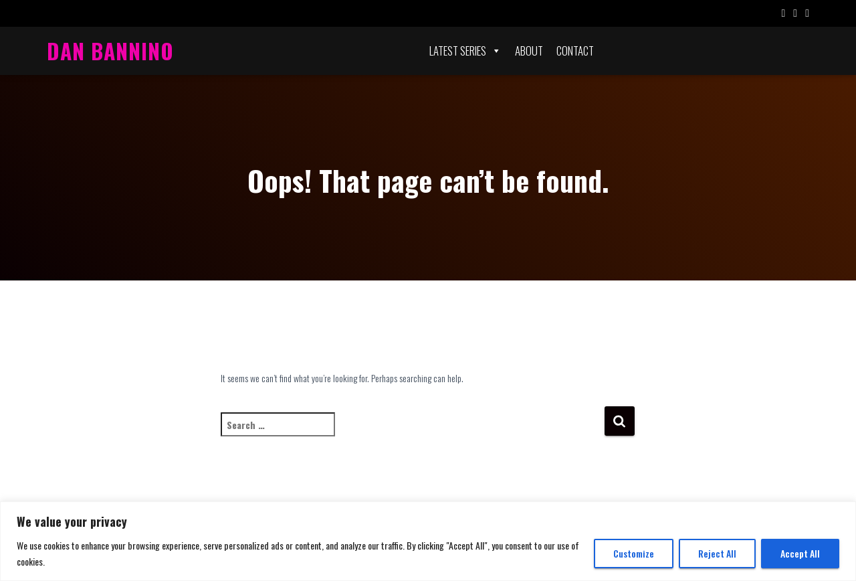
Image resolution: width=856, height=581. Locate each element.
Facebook (783, 15)
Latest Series (465, 50)
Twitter (795, 15)
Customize (633, 553)
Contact (575, 50)
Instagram (807, 15)
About (529, 50)
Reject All (717, 553)
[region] (428, 541)
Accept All (800, 553)
